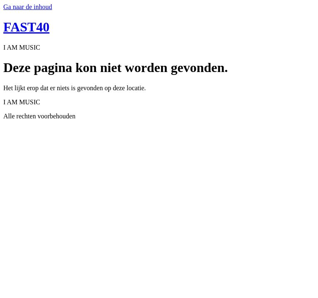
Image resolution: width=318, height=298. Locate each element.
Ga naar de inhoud (27, 6)
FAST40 (26, 26)
